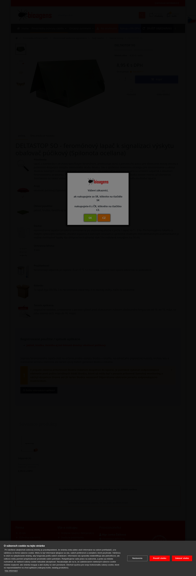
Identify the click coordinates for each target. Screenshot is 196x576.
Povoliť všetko (159, 558)
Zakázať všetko (182, 558)
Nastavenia (137, 558)
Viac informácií (11, 571)
